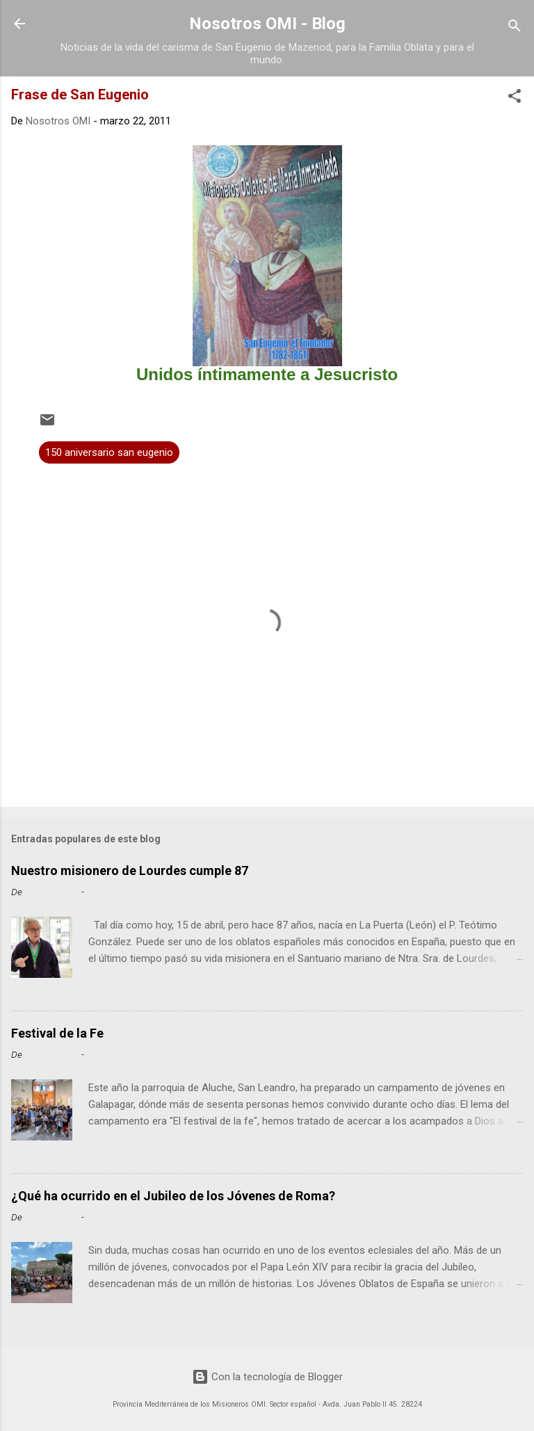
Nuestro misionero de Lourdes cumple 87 (129, 870)
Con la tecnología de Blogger (267, 1377)
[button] (514, 98)
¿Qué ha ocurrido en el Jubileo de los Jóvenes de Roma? (173, 1195)
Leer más (497, 989)
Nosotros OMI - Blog (267, 23)
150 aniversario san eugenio (109, 452)
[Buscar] (514, 28)
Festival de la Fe (57, 1033)
